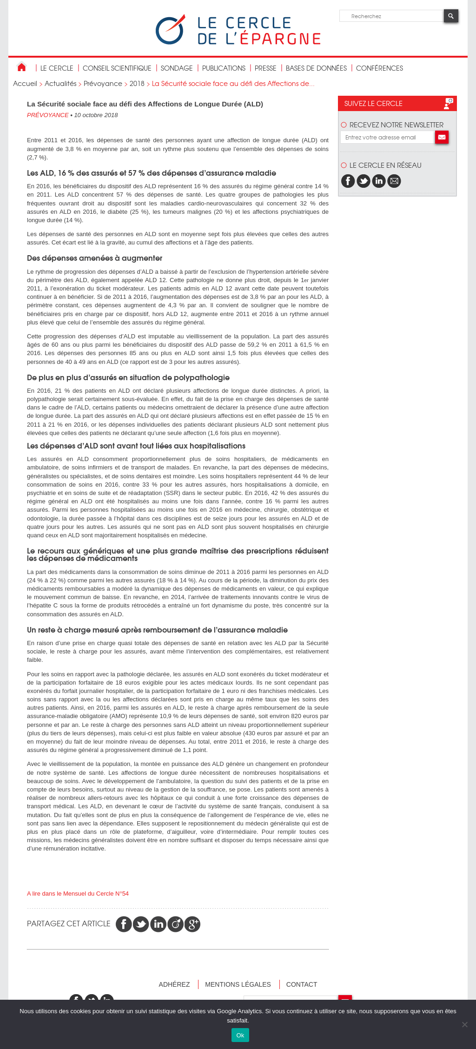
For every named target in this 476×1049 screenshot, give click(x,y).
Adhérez (174, 984)
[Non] (464, 1024)
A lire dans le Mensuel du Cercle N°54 (78, 893)
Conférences (379, 68)
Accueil (25, 83)
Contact (301, 984)
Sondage (177, 68)
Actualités (60, 83)
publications (223, 68)
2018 (137, 83)
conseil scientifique (117, 68)
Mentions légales (238, 984)
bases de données (316, 68)
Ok (240, 1035)
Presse (266, 68)
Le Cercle (56, 68)
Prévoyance (103, 83)
